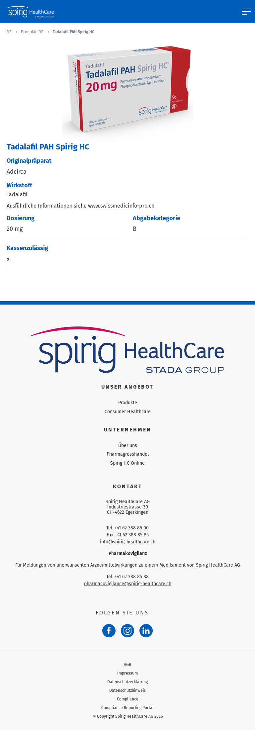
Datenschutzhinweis (127, 690)
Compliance (127, 699)
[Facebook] (109, 630)
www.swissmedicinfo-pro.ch (121, 206)
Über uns (127, 445)
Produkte (127, 403)
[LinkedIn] (146, 630)
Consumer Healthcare (128, 411)
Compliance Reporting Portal (127, 707)
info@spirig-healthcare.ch (127, 542)
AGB (127, 664)
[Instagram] (127, 630)
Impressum (127, 673)
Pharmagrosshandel (128, 454)
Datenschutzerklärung (127, 682)
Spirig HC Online (127, 463)
